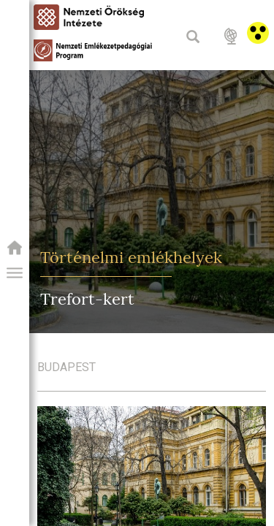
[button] (14, 273)
